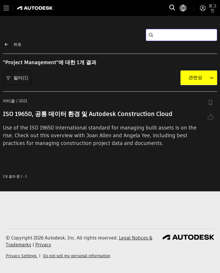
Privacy (43, 244)
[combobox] (195, 77)
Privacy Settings (22, 256)
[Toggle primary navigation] (6, 8)
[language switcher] (186, 8)
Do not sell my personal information (76, 256)
